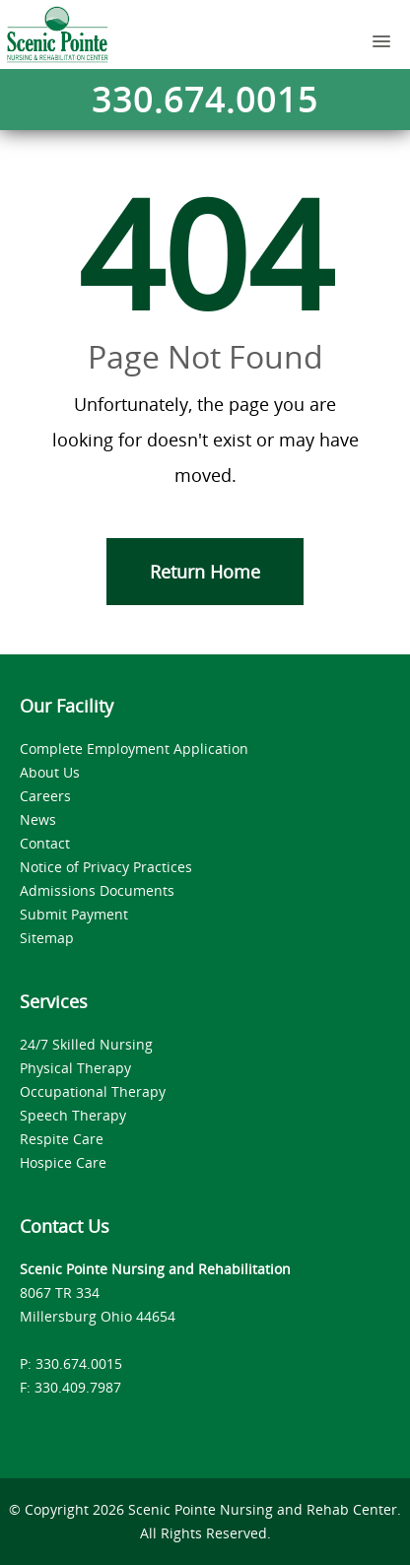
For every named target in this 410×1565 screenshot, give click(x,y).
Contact (45, 843)
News (38, 819)
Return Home (205, 571)
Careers (45, 795)
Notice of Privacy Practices (106, 866)
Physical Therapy (75, 1067)
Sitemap (47, 937)
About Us (50, 772)
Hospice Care (63, 1162)
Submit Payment (74, 914)
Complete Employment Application (134, 748)
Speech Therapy (73, 1115)
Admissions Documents (97, 890)
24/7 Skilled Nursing (86, 1044)
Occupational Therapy (93, 1091)
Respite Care (61, 1138)
